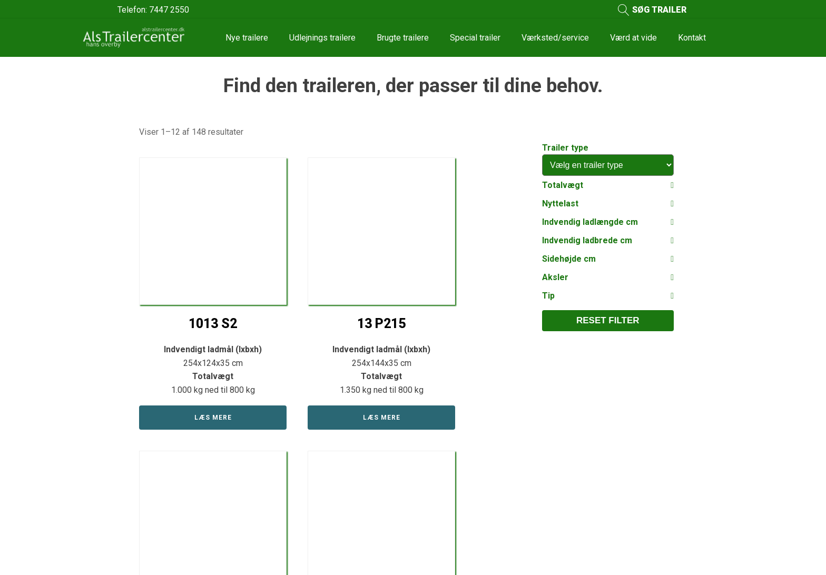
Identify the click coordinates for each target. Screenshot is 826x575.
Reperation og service (464, 472)
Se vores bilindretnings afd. (474, 492)
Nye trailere (246, 38)
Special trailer (475, 38)
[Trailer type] (608, 165)
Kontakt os (626, 407)
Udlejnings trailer (312, 472)
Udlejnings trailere (322, 38)
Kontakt (692, 38)
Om (430, 432)
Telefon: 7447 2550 (153, 10)
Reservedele (305, 492)
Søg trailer (300, 511)
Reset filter (608, 320)
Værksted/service (555, 38)
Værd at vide (633, 38)
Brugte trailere (403, 38)
